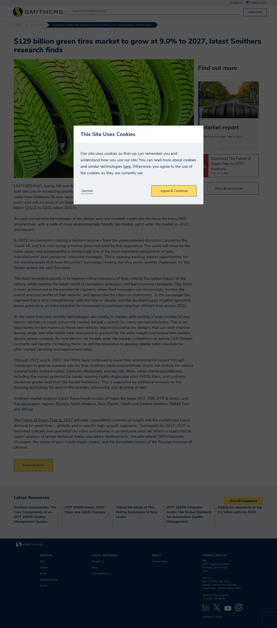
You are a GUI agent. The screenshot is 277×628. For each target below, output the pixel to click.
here (127, 166)
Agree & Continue (174, 191)
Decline (87, 191)
